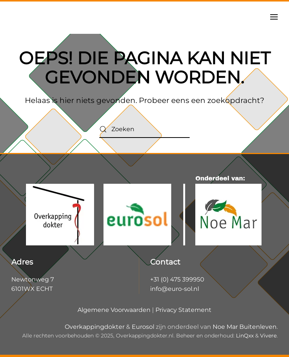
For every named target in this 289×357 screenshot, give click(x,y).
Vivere (268, 335)
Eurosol (143, 326)
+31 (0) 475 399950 (177, 279)
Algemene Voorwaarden (114, 309)
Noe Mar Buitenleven (245, 326)
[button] (274, 17)
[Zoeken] (144, 129)
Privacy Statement (183, 309)
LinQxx (245, 335)
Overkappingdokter (95, 326)
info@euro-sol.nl (174, 288)
